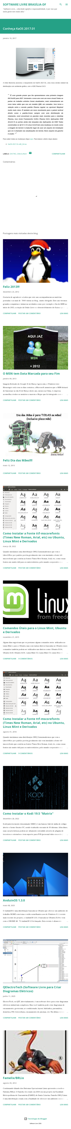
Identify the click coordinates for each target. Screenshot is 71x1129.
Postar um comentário (29, 313)
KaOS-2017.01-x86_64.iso (17, 144)
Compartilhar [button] (58, 154)
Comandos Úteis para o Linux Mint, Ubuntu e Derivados (34, 630)
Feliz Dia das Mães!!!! (17, 460)
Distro (13, 154)
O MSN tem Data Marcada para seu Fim (31, 373)
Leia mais (64, 313)
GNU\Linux (22, 154)
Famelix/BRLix (13, 1078)
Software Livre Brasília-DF (24, 4)
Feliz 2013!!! (11, 287)
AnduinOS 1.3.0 (14, 900)
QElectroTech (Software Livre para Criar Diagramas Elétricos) (32, 989)
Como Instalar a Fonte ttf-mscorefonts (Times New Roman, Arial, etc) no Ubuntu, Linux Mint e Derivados (34, 537)
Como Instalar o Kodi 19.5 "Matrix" (28, 813)
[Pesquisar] (60, 4)
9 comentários (25, 658)
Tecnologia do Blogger (35, 1119)
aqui (31, 139)
